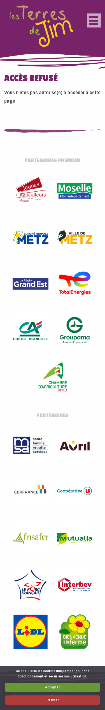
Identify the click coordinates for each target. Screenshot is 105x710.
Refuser (52, 700)
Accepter (52, 687)
